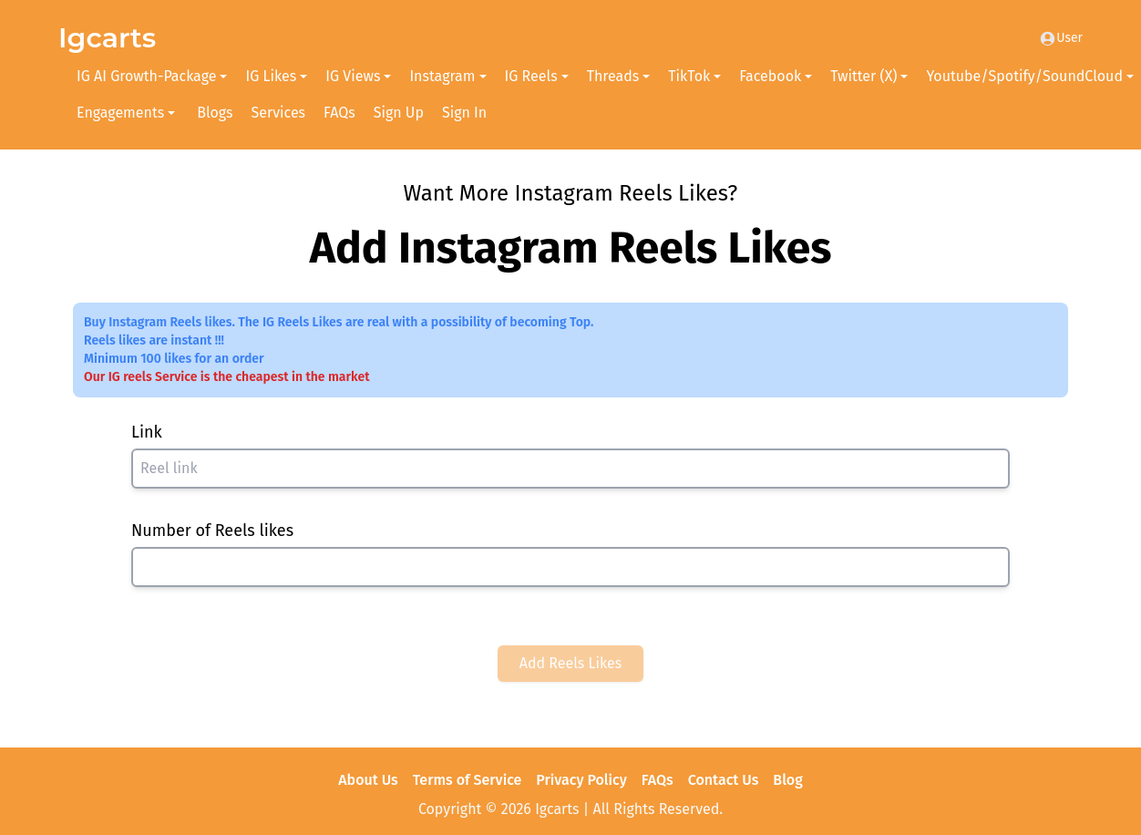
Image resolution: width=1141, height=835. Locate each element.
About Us (367, 780)
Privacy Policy (581, 780)
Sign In (464, 112)
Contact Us (723, 780)
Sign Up (399, 112)
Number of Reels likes (212, 531)
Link (146, 432)
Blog (787, 780)
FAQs (339, 112)
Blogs (214, 112)
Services (279, 112)
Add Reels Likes (570, 663)
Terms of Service (467, 780)
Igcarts (107, 38)
